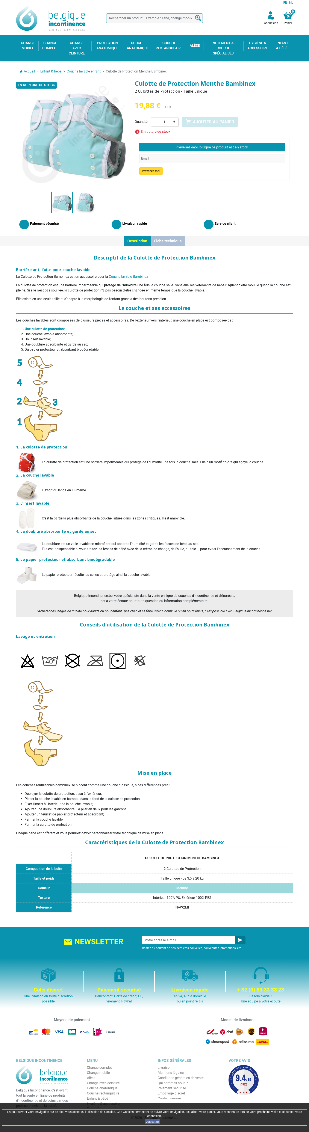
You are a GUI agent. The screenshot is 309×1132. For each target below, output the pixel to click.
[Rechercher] (154, 18)
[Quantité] (164, 122)
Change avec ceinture (103, 1083)
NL (291, 2)
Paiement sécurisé (172, 1088)
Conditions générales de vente (181, 1078)
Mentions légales (171, 1073)
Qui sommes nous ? (173, 1083)
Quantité (141, 122)
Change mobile (98, 1073)
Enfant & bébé (97, 1098)
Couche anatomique (102, 1088)
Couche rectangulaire (103, 1093)
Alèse (91, 1078)
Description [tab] (137, 241)
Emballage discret (171, 1093)
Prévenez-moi (151, 171)
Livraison (164, 1068)
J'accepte (152, 1121)
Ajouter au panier (209, 122)
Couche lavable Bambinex (128, 277)
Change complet (99, 1068)
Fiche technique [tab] (168, 241)
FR (285, 2)
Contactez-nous (170, 1098)
